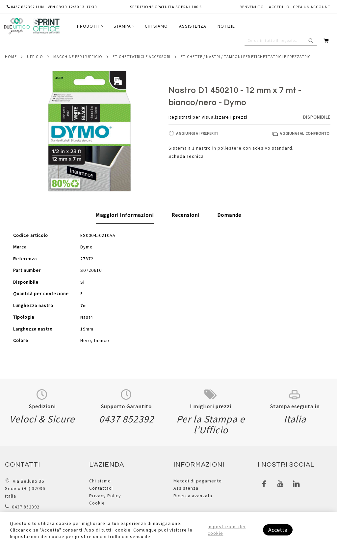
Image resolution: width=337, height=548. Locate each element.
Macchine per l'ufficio (77, 56)
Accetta (277, 530)
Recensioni (185, 215)
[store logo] (31, 26)
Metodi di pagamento (197, 481)
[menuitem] (89, 26)
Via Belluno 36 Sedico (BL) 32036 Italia (25, 488)
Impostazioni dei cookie (227, 530)
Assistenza (185, 488)
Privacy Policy (105, 496)
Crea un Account (311, 6)
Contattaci (101, 488)
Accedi (276, 6)
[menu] (156, 26)
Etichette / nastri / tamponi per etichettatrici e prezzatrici (246, 56)
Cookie (97, 503)
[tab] (125, 215)
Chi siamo (100, 481)
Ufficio (35, 56)
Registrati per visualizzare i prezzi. (208, 117)
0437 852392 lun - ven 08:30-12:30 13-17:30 (52, 6)
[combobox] (281, 40)
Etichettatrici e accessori (141, 56)
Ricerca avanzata (192, 496)
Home (11, 56)
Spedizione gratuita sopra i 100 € (166, 6)
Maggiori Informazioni (125, 215)
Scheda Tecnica (186, 156)
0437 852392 (25, 507)
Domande (229, 215)
